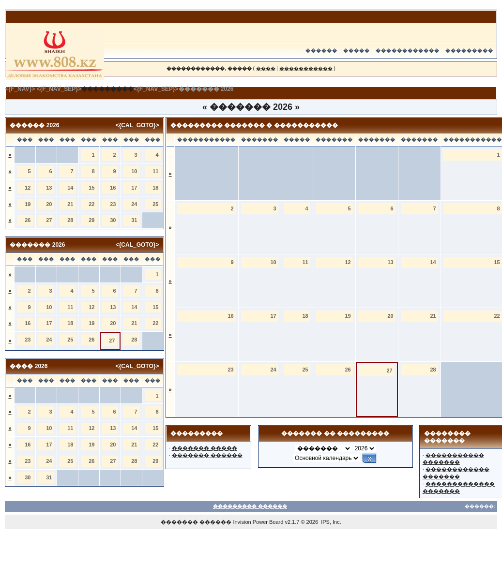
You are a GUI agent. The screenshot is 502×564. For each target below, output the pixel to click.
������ (321, 50)
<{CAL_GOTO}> (137, 125)
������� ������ (207, 455)
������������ (408, 50)
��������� (469, 50)
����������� (306, 68)
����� (356, 50)
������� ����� (204, 448)
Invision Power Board (258, 522)
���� (265, 68)
